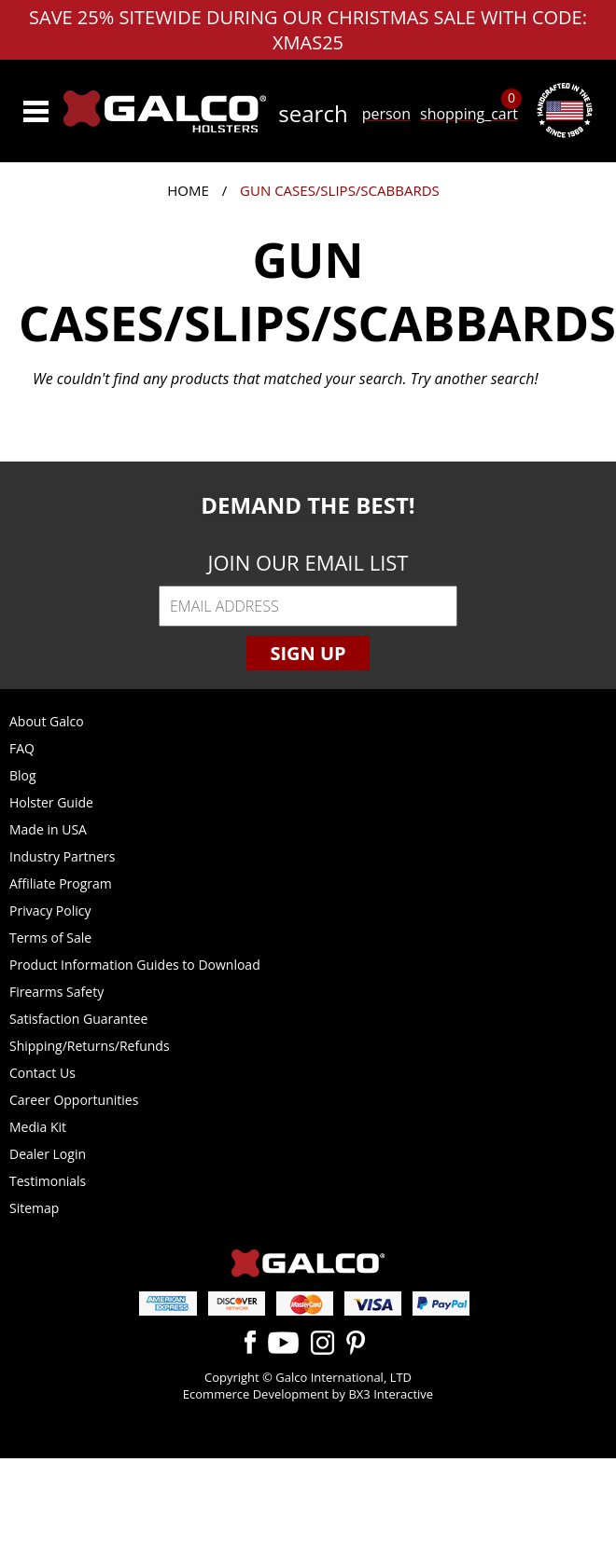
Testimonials (47, 1181)
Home (188, 190)
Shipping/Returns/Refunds (89, 1046)
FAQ (22, 748)
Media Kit (37, 1127)
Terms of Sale (50, 937)
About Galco (46, 721)
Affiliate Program (60, 883)
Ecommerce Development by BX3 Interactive (308, 1394)
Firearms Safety (56, 991)
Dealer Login (47, 1154)
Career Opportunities (73, 1100)
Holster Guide (51, 802)
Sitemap (34, 1208)
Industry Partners (62, 856)
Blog (22, 775)
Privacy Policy (50, 910)
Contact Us (42, 1073)
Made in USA (48, 829)
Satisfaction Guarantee (78, 1019)
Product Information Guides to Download (134, 964)
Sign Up (307, 653)
